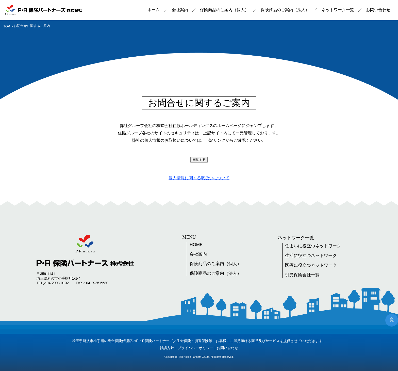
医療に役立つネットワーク (311, 265)
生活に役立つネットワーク (311, 255)
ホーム (153, 10)
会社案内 (180, 10)
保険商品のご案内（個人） (224, 10)
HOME (196, 244)
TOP (6, 26)
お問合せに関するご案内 (32, 26)
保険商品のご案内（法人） (285, 10)
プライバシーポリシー (195, 348)
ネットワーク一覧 (338, 10)
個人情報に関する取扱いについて (199, 178)
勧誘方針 (167, 348)
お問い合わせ (378, 10)
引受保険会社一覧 (302, 274)
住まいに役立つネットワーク (313, 246)
